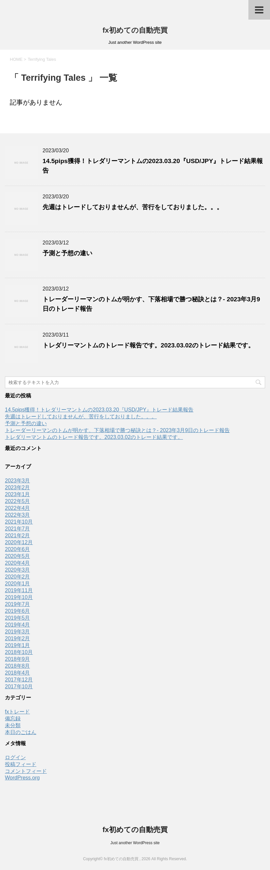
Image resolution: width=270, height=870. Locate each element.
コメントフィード (26, 771)
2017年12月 (19, 679)
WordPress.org (22, 777)
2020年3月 (17, 570)
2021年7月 (17, 528)
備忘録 (13, 718)
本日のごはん (20, 732)
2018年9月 (17, 659)
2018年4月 (17, 673)
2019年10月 (19, 597)
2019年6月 (17, 611)
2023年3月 (17, 480)
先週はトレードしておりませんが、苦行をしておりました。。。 (133, 207)
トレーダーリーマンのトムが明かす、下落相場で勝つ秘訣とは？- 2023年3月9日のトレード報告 (117, 430)
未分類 (13, 725)
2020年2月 (17, 576)
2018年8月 (17, 666)
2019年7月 (17, 604)
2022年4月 (17, 508)
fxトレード (17, 711)
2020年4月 (17, 563)
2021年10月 (19, 522)
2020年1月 (17, 583)
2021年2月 (17, 535)
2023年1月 (17, 494)
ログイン (15, 757)
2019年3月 (17, 631)
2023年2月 (17, 487)
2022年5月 (17, 501)
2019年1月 (17, 645)
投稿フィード (20, 764)
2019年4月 (17, 624)
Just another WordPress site (135, 843)
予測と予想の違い (67, 253)
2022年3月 (17, 515)
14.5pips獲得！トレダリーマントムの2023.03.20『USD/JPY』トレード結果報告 (99, 409)
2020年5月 (17, 556)
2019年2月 (17, 638)
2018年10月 (19, 652)
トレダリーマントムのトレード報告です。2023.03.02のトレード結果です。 (148, 345)
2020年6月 (17, 549)
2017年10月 (19, 686)
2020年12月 (19, 542)
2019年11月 (19, 590)
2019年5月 (17, 618)
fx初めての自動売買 (135, 30)
